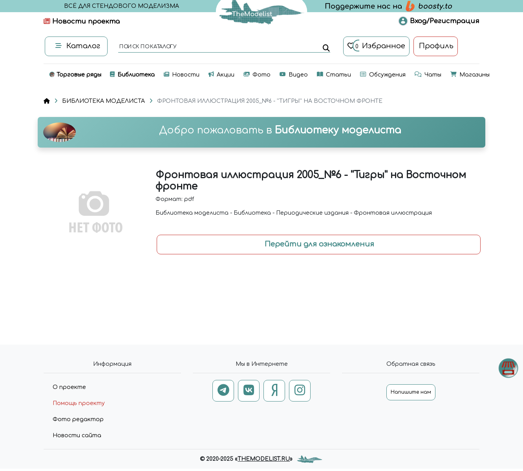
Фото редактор (78, 419)
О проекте (69, 387)
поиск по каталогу (147, 47)
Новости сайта (77, 435)
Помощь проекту (79, 403)
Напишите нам (411, 392)
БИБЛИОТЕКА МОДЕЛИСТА (103, 101)
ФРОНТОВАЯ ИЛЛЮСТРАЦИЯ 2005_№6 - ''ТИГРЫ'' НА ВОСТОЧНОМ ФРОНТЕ (269, 101)
